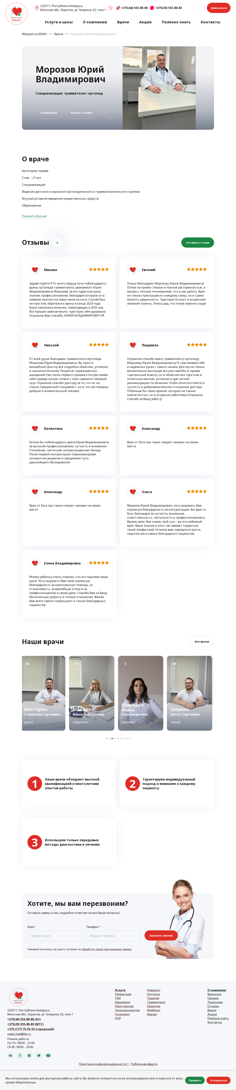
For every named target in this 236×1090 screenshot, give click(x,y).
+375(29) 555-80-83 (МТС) (25, 1024)
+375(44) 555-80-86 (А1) (24, 1019)
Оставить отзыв (197, 242)
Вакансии (214, 994)
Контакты (210, 22)
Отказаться (218, 1080)
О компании (95, 22)
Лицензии (215, 1002)
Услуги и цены (59, 22)
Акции (145, 22)
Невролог (153, 990)
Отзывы (213, 1006)
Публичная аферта (144, 1064)
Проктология (124, 1006)
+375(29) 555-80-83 (168, 8)
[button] (106, 738)
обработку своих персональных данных (106, 949)
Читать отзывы (81, 112)
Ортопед (153, 994)
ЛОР (118, 1018)
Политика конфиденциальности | (104, 1064)
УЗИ (118, 998)
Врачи (123, 22)
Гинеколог (122, 1014)
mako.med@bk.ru (19, 1034)
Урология (153, 1006)
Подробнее (49, 112)
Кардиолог (122, 1002)
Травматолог (156, 1002)
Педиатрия (123, 994)
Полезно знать (176, 22)
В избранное (111, 112)
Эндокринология (127, 1010)
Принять (195, 1080)
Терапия (153, 998)
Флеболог (153, 1010)
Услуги (120, 990)
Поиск (200, 8)
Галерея (212, 998)
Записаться (219, 8)
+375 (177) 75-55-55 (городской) (30, 1029)
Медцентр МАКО (34, 34)
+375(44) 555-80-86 (134, 8)
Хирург (152, 1014)
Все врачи (202, 641)
